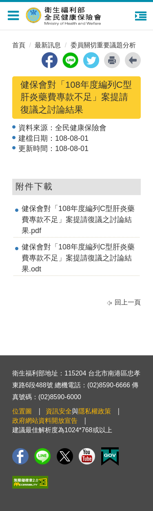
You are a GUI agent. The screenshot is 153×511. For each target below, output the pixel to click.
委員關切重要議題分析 (103, 45)
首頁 (18, 45)
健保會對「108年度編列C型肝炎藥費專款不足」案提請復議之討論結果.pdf (78, 219)
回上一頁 (128, 302)
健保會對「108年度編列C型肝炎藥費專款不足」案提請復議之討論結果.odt (78, 258)
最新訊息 (48, 45)
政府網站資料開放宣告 (45, 420)
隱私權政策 (94, 411)
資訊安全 (59, 411)
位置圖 (22, 411)
